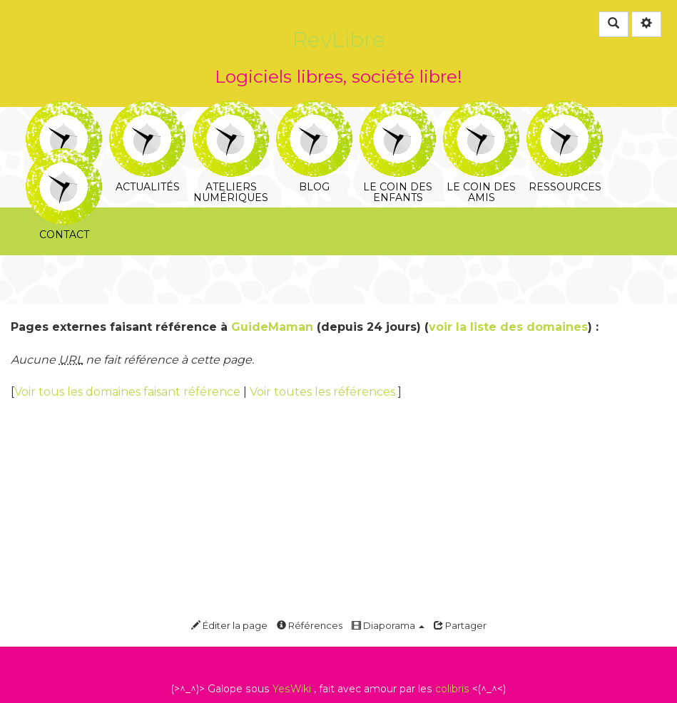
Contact (64, 158)
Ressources (564, 110)
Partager (460, 625)
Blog (314, 110)
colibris (452, 688)
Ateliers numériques (231, 110)
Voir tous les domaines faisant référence (128, 392)
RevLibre (338, 39)
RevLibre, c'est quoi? (64, 110)
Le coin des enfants (397, 110)
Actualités (147, 110)
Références (309, 625)
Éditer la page (229, 625)
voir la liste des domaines (508, 327)
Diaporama (388, 625)
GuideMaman (272, 327)
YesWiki (292, 688)
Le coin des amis (481, 110)
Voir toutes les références (324, 392)
